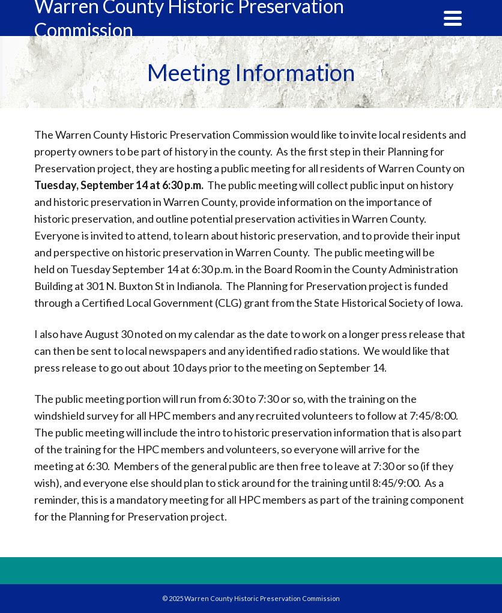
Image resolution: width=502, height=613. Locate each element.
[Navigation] (453, 18)
